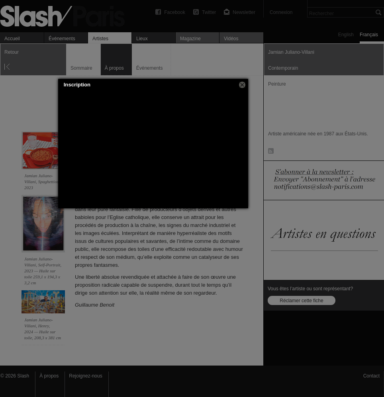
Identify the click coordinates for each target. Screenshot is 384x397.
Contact (371, 376)
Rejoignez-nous (85, 376)
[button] (242, 85)
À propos (49, 376)
